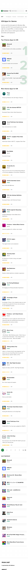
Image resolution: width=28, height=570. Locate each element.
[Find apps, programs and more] (16, 11)
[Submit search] (10, 11)
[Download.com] (4, 11)
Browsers (14, 16)
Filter (3, 36)
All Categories (8, 16)
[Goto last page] (24, 450)
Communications (20, 16)
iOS (2, 16)
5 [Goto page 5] (19, 450)
